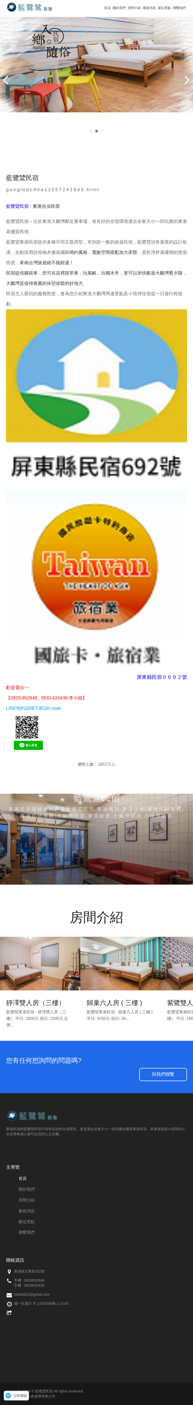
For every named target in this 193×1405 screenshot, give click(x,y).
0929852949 (34, 1280)
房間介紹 (134, 8)
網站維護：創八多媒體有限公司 (30, 1396)
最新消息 (149, 8)
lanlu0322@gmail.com (32, 1294)
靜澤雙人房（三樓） (35, 1002)
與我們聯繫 (163, 1074)
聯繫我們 (179, 8)
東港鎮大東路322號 (29, 1271)
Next (185, 80)
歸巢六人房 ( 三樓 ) (114, 1002)
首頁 (107, 8)
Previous (8, 80)
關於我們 (119, 8)
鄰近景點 (164, 8)
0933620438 (34, 1285)
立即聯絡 (20, 1396)
